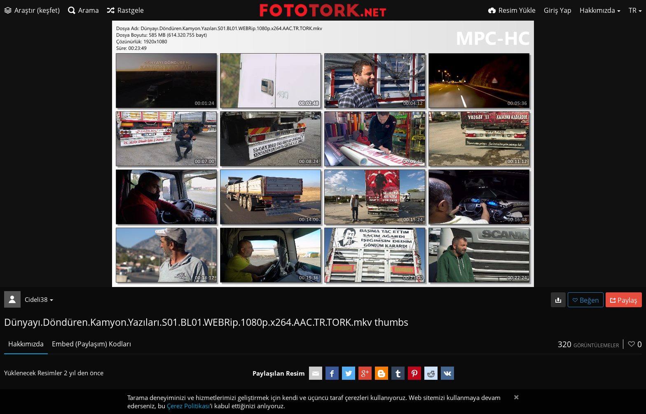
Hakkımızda (26, 343)
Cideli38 (39, 299)
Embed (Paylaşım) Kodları (91, 343)
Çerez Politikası (188, 406)
